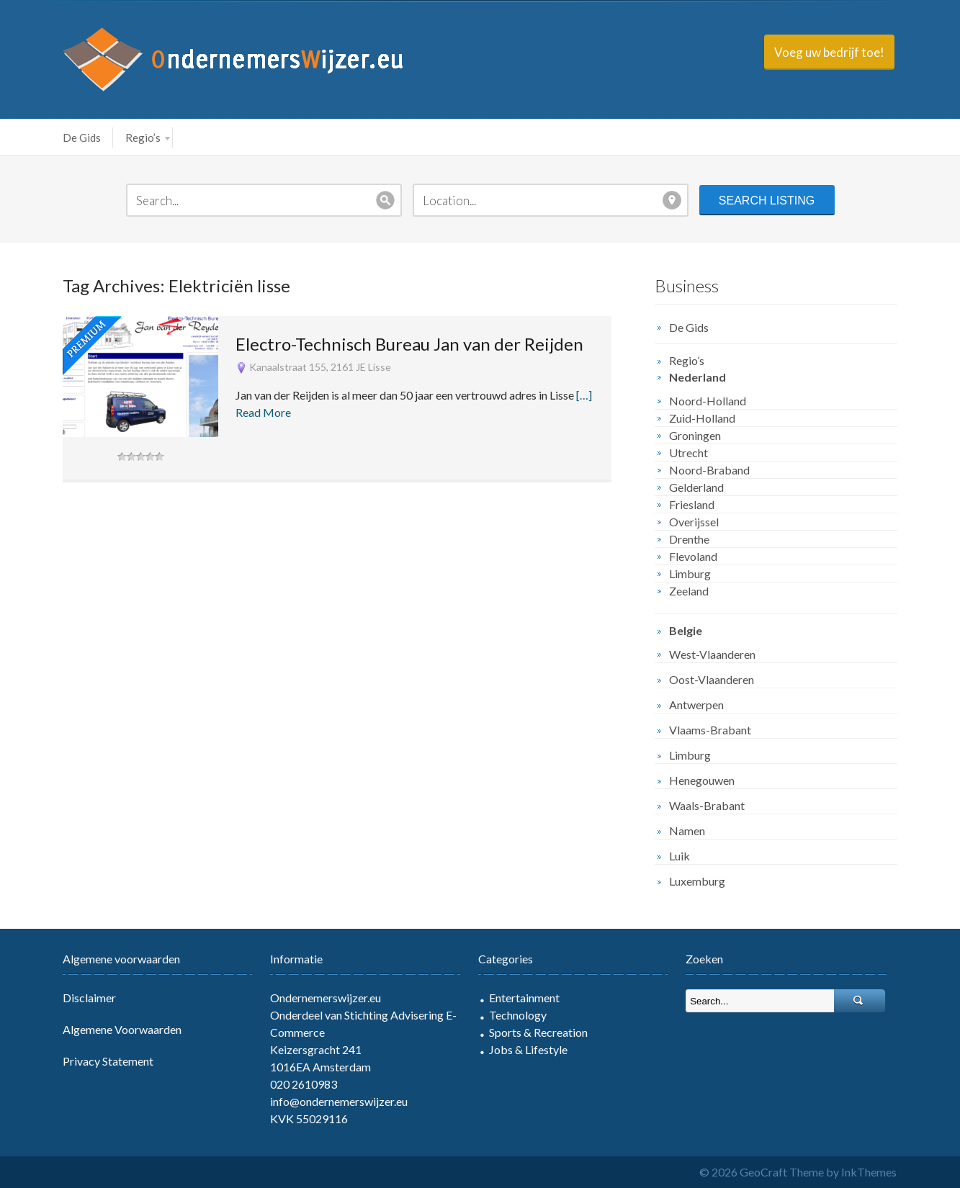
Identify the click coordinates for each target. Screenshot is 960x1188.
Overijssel (694, 521)
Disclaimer (89, 997)
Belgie (685, 630)
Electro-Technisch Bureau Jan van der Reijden (409, 343)
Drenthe (689, 539)
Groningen (695, 435)
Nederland (697, 377)
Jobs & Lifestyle (528, 1049)
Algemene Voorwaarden (122, 1029)
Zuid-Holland (702, 418)
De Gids (82, 137)
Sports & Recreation (538, 1032)
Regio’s (147, 137)
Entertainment (524, 997)
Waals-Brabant (707, 805)
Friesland (691, 504)
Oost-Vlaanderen (711, 679)
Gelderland (696, 487)
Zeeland (689, 591)
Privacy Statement (108, 1061)
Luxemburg (697, 881)
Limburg (690, 573)
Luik (679, 856)
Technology (518, 1015)
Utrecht (688, 452)
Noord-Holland (707, 401)
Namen (687, 830)
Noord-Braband (709, 470)
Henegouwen (702, 780)
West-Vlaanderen (712, 654)
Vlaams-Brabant (710, 730)
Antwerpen (696, 704)
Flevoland (693, 556)
